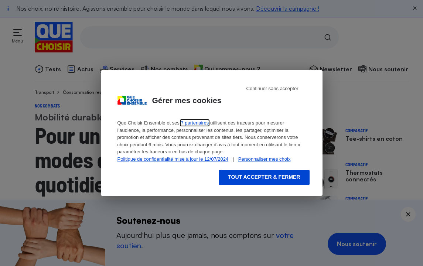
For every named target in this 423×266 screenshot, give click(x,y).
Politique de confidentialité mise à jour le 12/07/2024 (173, 159)
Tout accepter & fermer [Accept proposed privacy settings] (264, 177)
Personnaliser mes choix (264, 159)
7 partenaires (195, 123)
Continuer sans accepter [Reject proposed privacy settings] (272, 88)
